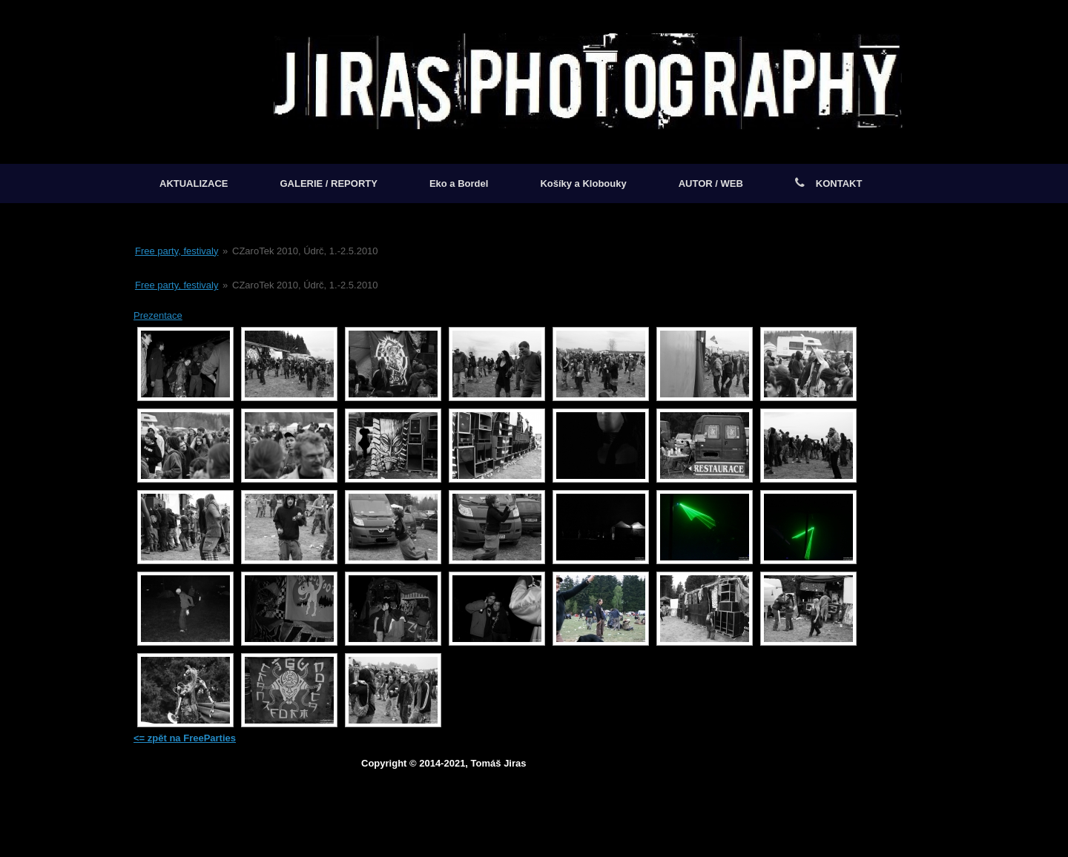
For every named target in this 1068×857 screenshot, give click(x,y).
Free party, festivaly (176, 251)
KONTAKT (829, 183)
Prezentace (158, 315)
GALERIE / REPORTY (328, 183)
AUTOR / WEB (711, 183)
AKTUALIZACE (193, 183)
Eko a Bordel (458, 183)
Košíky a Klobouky (583, 183)
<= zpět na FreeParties (185, 738)
